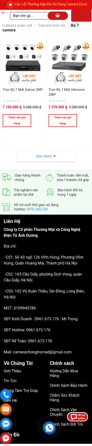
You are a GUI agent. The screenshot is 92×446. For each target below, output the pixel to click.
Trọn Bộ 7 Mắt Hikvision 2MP (67, 92)
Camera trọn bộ (51, 25)
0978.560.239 (37, 197)
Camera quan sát (17, 25)
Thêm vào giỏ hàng (17, 120)
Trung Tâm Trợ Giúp (21, 378)
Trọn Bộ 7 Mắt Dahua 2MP (23, 90)
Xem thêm (44, 144)
